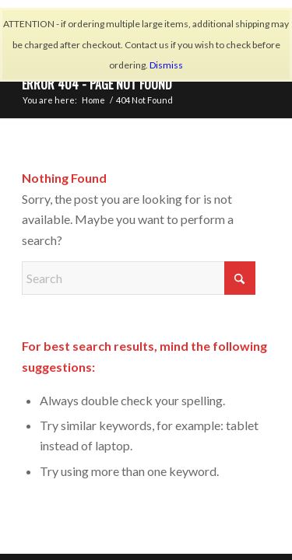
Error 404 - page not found (97, 84)
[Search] (138, 278)
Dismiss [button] (166, 65)
